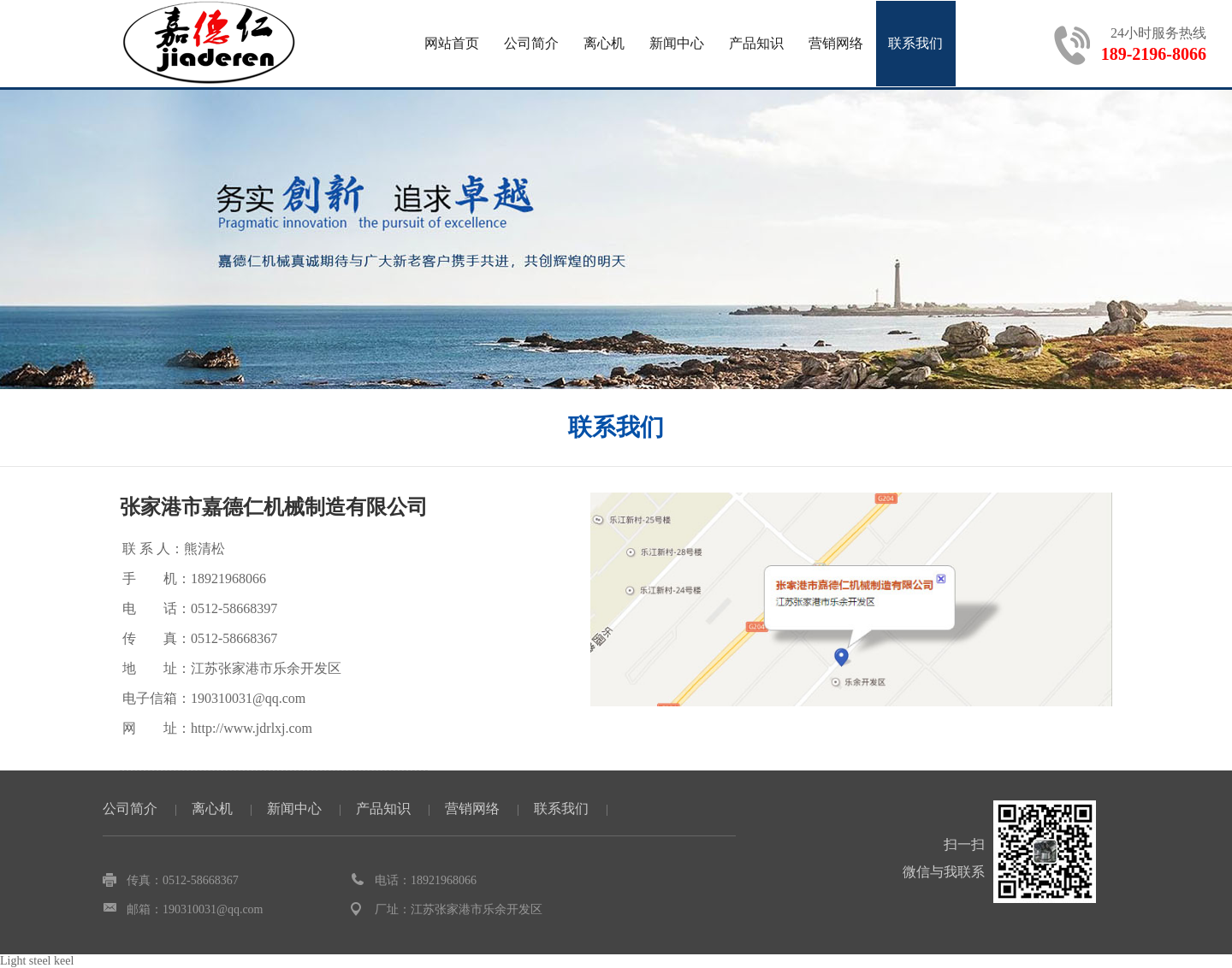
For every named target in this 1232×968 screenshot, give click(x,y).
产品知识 (756, 43)
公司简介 (531, 43)
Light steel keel (37, 960)
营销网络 (835, 43)
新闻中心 (676, 43)
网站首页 (451, 43)
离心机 (604, 43)
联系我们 (915, 43)
